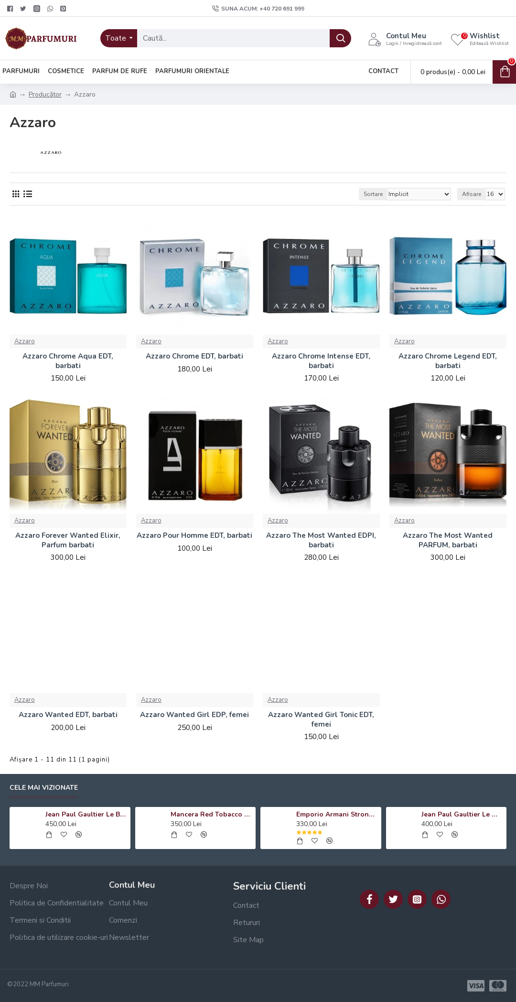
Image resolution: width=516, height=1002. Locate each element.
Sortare (373, 194)
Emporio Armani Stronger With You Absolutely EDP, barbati (337, 814)
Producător (45, 94)
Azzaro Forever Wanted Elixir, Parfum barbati (67, 540)
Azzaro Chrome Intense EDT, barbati (321, 361)
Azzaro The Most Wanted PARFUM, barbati (448, 540)
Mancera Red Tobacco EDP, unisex (211, 814)
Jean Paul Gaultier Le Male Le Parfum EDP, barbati (462, 814)
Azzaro (24, 341)
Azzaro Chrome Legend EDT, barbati (447, 361)
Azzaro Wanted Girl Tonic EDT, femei (321, 719)
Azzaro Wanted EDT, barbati (68, 714)
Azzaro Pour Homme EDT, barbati (194, 535)
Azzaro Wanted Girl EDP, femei (194, 714)
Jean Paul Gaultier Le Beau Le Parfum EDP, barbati (86, 814)
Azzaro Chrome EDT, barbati (194, 356)
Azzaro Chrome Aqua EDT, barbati (67, 361)
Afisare (471, 194)
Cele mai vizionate (44, 788)
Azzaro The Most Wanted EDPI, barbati (321, 540)
